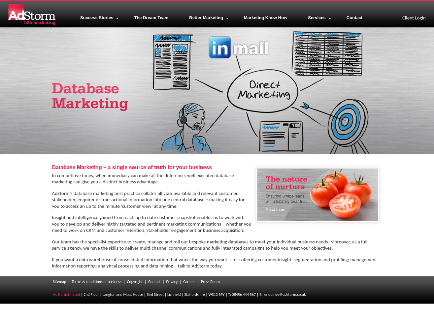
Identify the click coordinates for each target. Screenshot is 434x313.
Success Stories (99, 17)
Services (319, 17)
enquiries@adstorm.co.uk (285, 294)
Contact (354, 17)
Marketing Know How (265, 17)
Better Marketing (209, 17)
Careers (189, 281)
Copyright (135, 281)
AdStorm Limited (66, 294)
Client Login (414, 17)
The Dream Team (151, 17)
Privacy (172, 281)
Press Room (210, 281)
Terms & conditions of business (96, 281)
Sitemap (59, 281)
